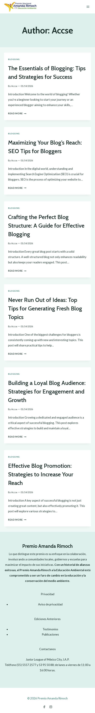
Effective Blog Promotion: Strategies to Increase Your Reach (40, 474)
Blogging (14, 59)
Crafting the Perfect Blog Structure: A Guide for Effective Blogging (46, 225)
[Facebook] (44, 707)
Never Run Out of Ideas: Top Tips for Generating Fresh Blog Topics (45, 308)
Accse (14, 86)
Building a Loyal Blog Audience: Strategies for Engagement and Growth (46, 391)
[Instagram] (51, 707)
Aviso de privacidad (50, 604)
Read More (17, 113)
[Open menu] (88, 6)
